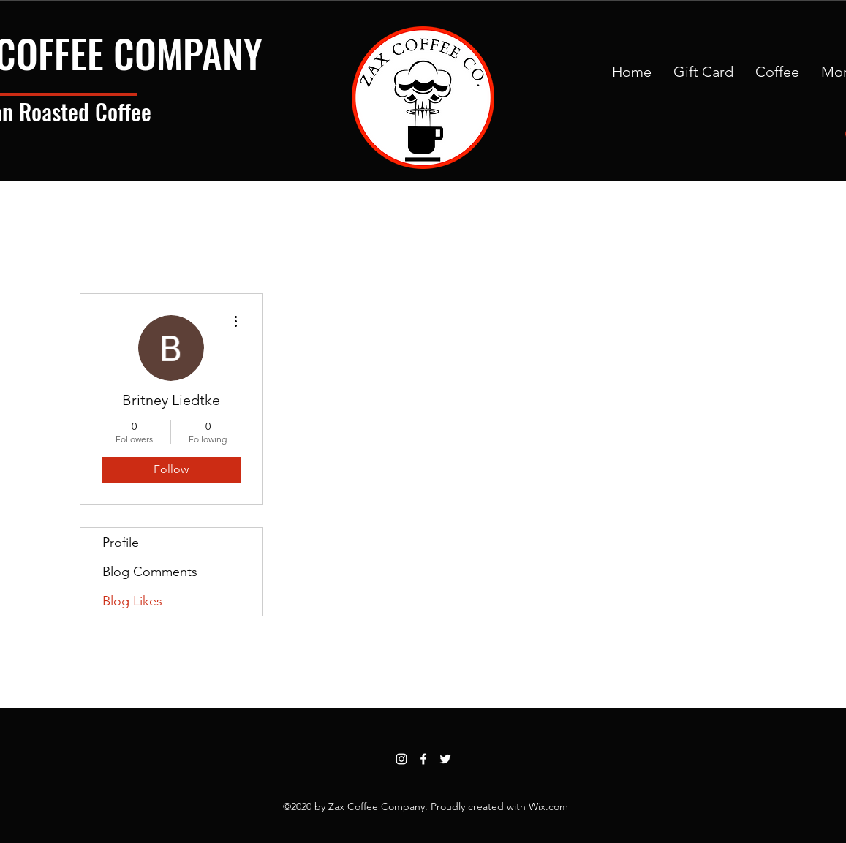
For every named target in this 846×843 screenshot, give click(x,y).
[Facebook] (423, 759)
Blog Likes (132, 601)
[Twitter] (445, 759)
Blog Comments (149, 572)
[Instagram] (401, 759)
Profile (120, 542)
